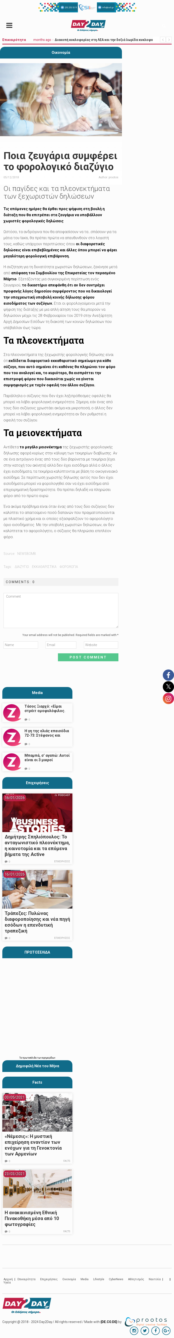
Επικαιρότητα (27, 1279)
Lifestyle (98, 1279)
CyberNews (116, 1279)
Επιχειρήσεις (37, 783)
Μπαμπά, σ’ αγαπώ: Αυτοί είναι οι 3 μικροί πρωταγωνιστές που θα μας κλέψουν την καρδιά (47, 762)
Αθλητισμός (136, 1279)
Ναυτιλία (155, 1279)
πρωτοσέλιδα (29, 1058)
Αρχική (8, 1279)
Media (37, 693)
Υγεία (7, 1282)
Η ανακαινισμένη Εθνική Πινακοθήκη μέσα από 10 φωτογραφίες (32, 1218)
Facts (66, 1161)
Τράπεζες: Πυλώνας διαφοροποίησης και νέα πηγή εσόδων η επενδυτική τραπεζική (37, 922)
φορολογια (69, 567)
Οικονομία (61, 52)
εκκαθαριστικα (44, 567)
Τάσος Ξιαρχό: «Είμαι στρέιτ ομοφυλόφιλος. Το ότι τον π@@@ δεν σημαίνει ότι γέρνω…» (45, 713)
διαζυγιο (22, 567)
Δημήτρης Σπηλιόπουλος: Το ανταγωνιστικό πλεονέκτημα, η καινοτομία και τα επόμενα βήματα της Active (37, 845)
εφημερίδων (48, 1058)
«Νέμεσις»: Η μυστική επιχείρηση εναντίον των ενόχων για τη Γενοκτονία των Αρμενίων (33, 1145)
